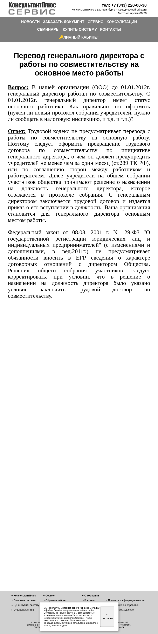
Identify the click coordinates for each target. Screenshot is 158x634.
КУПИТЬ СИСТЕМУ (80, 29)
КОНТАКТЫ (110, 29)
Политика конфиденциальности (126, 600)
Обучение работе (56, 600)
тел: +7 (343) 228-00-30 (124, 5)
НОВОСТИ (30, 22)
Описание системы (24, 600)
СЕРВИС (95, 22)
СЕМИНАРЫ (48, 29)
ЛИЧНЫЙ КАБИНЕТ (81, 37)
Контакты (89, 600)
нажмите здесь (59, 625)
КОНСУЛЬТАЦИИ (122, 22)
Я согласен (107, 617)
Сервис (50, 595)
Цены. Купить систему (26, 605)
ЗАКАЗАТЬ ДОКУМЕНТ (63, 22)
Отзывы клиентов (24, 609)
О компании (91, 595)
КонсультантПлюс (25, 595)
